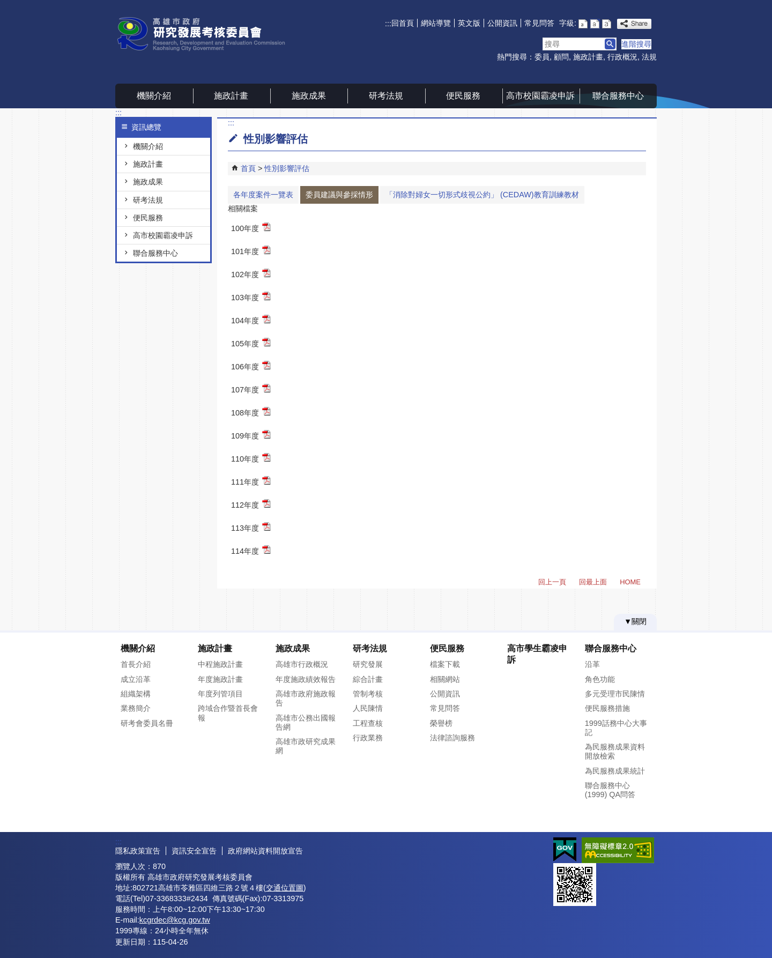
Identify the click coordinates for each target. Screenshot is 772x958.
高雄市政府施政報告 (306, 698)
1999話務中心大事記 (616, 728)
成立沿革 (136, 679)
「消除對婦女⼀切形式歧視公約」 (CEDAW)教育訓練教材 (482, 194)
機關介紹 (154, 95)
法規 (649, 57)
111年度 (251, 481)
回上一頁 (552, 582)
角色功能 (600, 679)
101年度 (251, 251)
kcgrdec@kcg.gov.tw (174, 920)
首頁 (248, 168)
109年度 (251, 435)
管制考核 (368, 693)
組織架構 (136, 693)
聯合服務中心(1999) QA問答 (610, 790)
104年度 (251, 320)
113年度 (251, 527)
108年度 (251, 412)
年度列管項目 (220, 693)
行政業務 (368, 737)
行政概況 (622, 57)
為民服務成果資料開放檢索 (615, 751)
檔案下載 (445, 664)
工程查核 (368, 723)
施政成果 (309, 95)
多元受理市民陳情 (615, 693)
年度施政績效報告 (306, 679)
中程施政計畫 (220, 664)
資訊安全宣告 (194, 850)
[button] (610, 44)
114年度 (251, 550)
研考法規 (386, 95)
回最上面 (593, 582)
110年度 (251, 458)
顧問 (561, 57)
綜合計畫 (368, 679)
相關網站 (445, 679)
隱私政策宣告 (137, 850)
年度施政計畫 (220, 679)
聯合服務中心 (618, 95)
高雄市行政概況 (302, 664)
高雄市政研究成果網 (306, 746)
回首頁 (402, 23)
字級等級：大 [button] (606, 23)
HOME (630, 582)
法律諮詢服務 (452, 737)
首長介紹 (136, 664)
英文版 (469, 23)
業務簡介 (136, 708)
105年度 (251, 343)
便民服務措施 (607, 708)
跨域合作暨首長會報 (228, 713)
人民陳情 (368, 708)
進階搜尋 (636, 44)
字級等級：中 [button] (595, 24)
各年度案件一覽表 (263, 194)
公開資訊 (502, 23)
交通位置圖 (284, 887)
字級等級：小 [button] (583, 23)
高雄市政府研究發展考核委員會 (205, 34)
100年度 (251, 227)
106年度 (251, 366)
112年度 (251, 504)
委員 (542, 57)
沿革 (592, 664)
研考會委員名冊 (147, 723)
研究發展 (368, 664)
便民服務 (463, 95)
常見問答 (539, 23)
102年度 (251, 274)
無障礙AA (618, 850)
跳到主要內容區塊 (5, 5)
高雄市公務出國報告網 (306, 722)
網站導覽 (436, 23)
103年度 (251, 297)
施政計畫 (588, 57)
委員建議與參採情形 (339, 194)
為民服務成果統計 (615, 771)
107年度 (251, 389)
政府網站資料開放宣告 (265, 850)
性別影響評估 (286, 168)
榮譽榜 (441, 723)
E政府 (564, 849)
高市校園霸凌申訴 (540, 95)
